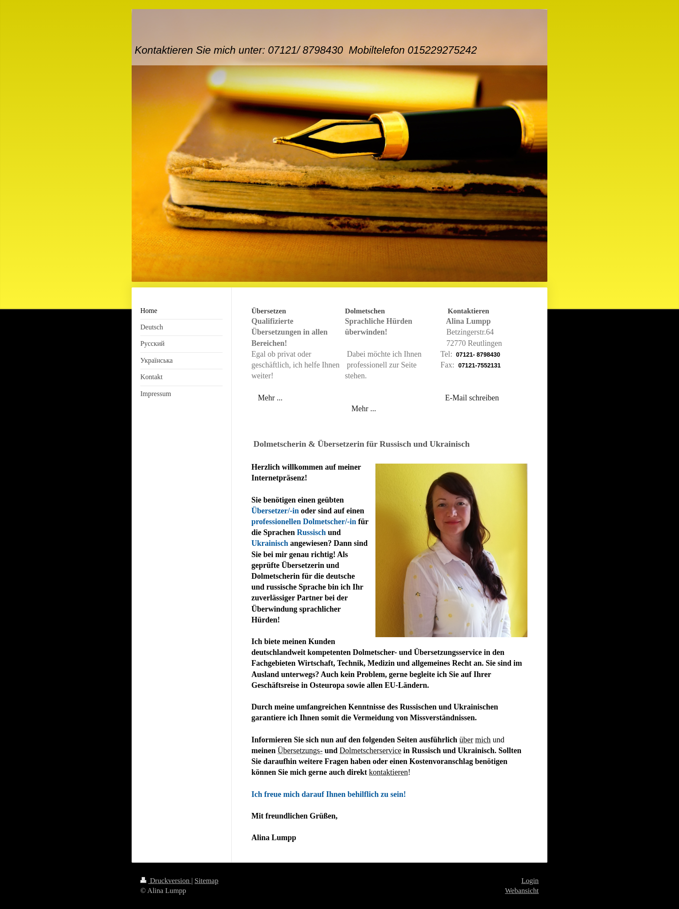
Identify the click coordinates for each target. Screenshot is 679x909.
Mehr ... (270, 397)
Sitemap (206, 881)
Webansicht (522, 890)
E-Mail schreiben (472, 397)
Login (530, 881)
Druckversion (165, 881)
